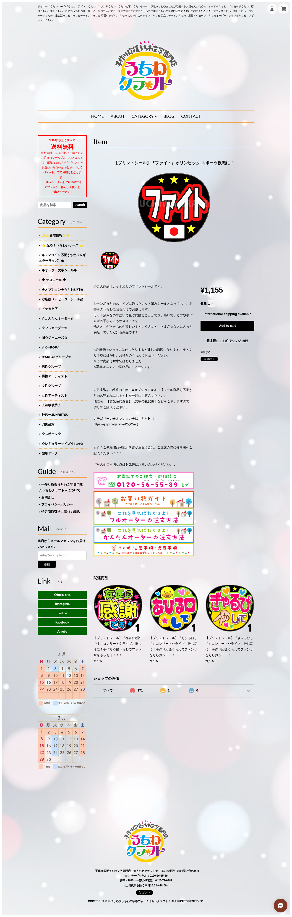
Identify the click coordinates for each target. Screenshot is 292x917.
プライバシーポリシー (57, 504)
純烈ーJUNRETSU (55, 415)
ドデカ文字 (50, 309)
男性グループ (51, 366)
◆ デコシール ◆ (54, 280)
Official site (62, 595)
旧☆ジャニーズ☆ (54, 337)
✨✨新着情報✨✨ (56, 235)
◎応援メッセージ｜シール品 (62, 299)
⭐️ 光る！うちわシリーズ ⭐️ (62, 245)
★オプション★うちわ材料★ (62, 289)
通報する (206, 352)
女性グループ (51, 386)
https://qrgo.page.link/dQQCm (115, 424)
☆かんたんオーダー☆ (58, 318)
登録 (47, 564)
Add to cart (227, 326)
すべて (108, 690)
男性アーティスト (54, 376)
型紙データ (50, 453)
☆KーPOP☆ (51, 347)
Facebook (62, 622)
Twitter (62, 613)
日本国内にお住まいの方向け (227, 341)
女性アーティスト (54, 395)
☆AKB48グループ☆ (56, 357)
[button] (144, 116)
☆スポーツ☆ (51, 434)
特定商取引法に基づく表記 (60, 512)
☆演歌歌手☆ (51, 405)
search (80, 205)
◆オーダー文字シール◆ (59, 270)
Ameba (62, 631)
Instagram (62, 604)
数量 (204, 303)
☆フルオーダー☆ (54, 328)
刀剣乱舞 (48, 424)
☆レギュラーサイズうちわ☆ (62, 443)
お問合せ (47, 497)
